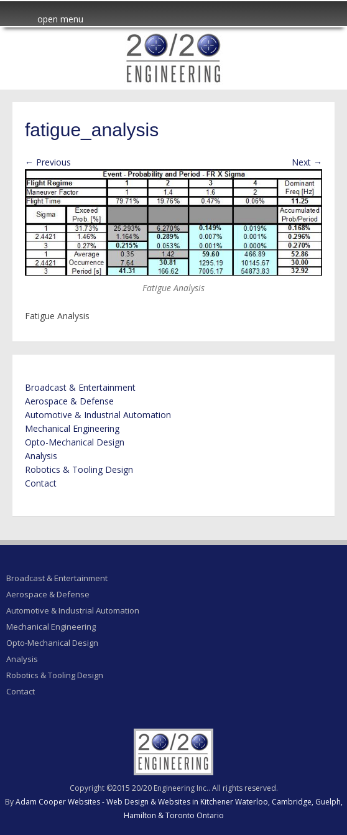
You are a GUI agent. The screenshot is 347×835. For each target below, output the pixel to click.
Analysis (41, 456)
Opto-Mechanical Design (74, 442)
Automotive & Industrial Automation (98, 415)
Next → (307, 162)
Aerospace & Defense (69, 401)
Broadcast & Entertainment (80, 387)
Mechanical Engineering (72, 428)
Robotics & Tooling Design (79, 469)
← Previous (48, 162)
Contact (41, 483)
